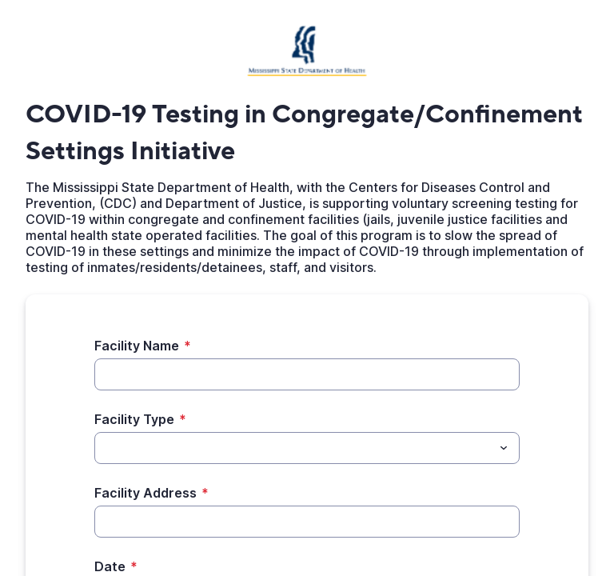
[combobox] (307, 448)
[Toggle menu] (503, 448)
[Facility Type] (293, 448)
